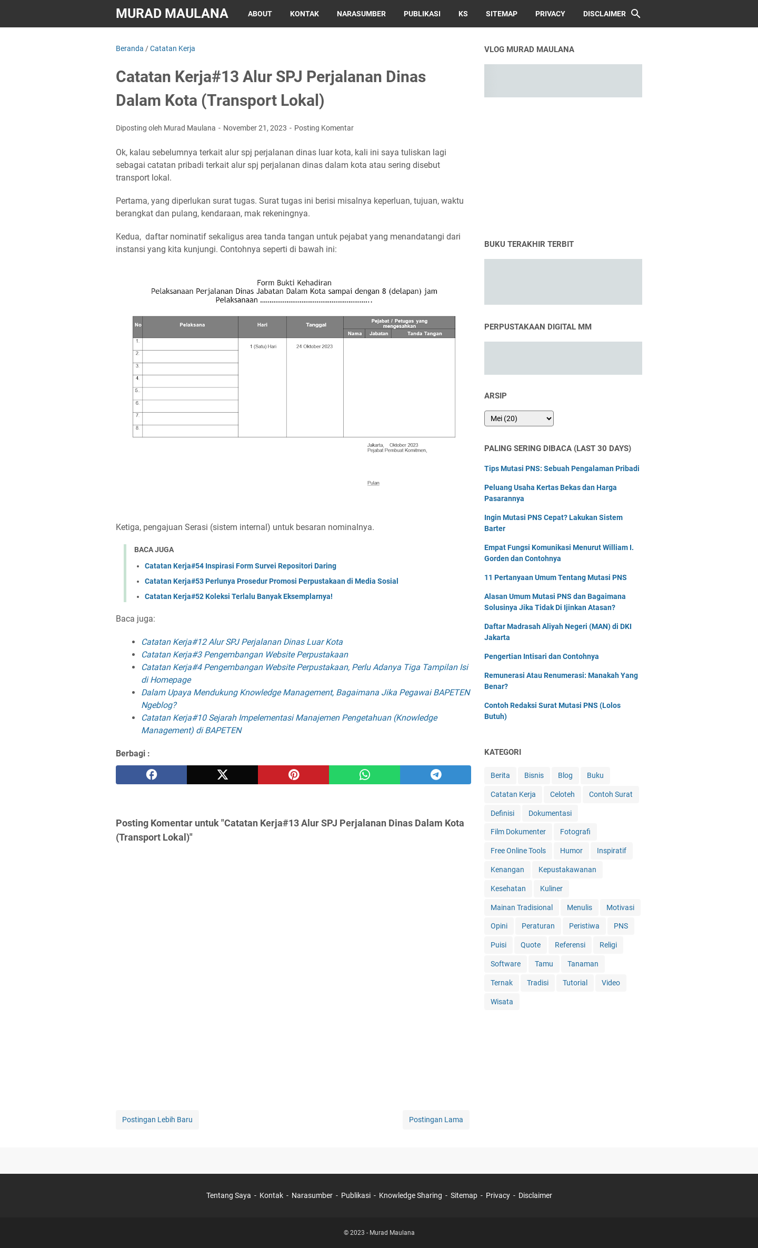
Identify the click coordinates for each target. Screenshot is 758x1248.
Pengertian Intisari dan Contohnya (541, 656)
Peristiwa (584, 926)
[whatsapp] (364, 774)
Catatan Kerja (513, 794)
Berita (500, 775)
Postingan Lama (436, 1119)
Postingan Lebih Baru (157, 1119)
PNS (621, 926)
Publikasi (422, 13)
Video (611, 983)
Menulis (579, 907)
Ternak (502, 983)
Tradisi (537, 983)
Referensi (570, 945)
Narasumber (361, 13)
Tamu (544, 964)
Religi (608, 945)
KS (463, 13)
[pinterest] (293, 774)
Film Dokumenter (518, 831)
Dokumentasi (550, 813)
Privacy (550, 13)
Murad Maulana (172, 13)
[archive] (519, 418)
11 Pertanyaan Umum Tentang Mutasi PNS (555, 577)
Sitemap (501, 13)
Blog (565, 775)
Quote (531, 945)
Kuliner (551, 888)
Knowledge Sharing (410, 1195)
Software (506, 964)
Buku (595, 775)
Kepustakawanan (567, 869)
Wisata (502, 1001)
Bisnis (534, 775)
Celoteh (562, 794)
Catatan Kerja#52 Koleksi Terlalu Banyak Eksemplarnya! (239, 596)
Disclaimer (604, 13)
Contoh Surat (611, 794)
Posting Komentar (324, 128)
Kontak (304, 13)
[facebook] (151, 774)
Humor (571, 850)
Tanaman (583, 964)
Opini (499, 926)
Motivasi (620, 907)
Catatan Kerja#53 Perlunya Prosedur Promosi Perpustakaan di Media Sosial (271, 581)
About (260, 13)
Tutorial (575, 983)
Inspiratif (611, 850)
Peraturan (538, 926)
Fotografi (575, 831)
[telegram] (435, 774)
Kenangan (507, 869)
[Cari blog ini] (636, 13)
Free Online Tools (518, 850)
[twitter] (222, 774)
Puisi (498, 945)
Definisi (502, 813)
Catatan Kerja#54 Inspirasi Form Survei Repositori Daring (240, 566)
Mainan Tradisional (522, 907)
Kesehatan (508, 888)
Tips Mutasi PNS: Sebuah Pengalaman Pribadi (562, 468)
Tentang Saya (228, 1195)
